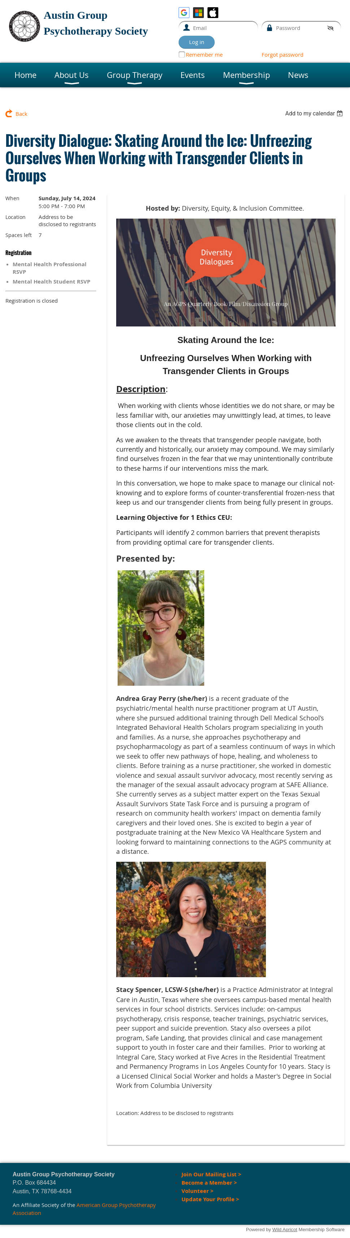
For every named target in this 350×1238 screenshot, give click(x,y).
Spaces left (18, 235)
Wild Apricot (284, 1229)
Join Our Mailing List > (211, 1174)
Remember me (204, 54)
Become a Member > (210, 1182)
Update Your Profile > (210, 1199)
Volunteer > (197, 1191)
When (12, 198)
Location (15, 217)
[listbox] (315, 113)
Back (21, 113)
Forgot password (282, 54)
